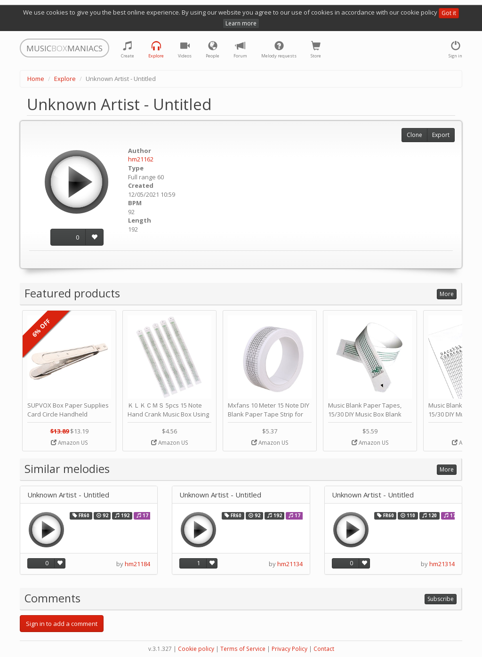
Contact (323, 649)
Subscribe (440, 599)
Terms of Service (242, 649)
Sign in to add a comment (61, 623)
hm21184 (137, 564)
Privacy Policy (289, 649)
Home (35, 78)
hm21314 (442, 564)
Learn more (241, 23)
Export (441, 135)
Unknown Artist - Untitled (68, 495)
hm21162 (140, 159)
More (447, 294)
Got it (449, 13)
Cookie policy (196, 649)
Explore (65, 78)
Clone (414, 135)
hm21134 (290, 564)
